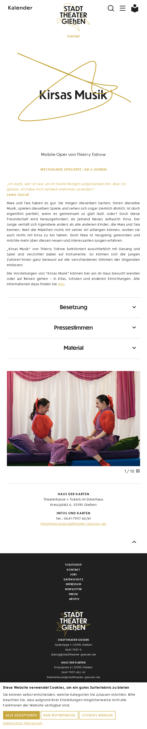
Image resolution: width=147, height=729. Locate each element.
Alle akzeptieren (21, 715)
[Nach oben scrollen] (135, 542)
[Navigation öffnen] (122, 8)
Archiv (74, 598)
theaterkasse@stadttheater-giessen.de (74, 524)
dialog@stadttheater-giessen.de (73, 654)
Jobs (73, 574)
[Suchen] (111, 8)
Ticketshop (73, 564)
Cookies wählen (97, 715)
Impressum (73, 584)
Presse (73, 594)
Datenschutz (73, 579)
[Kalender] (29, 7)
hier (61, 284)
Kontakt (73, 569)
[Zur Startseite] (73, 16)
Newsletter (73, 589)
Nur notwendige (59, 715)
